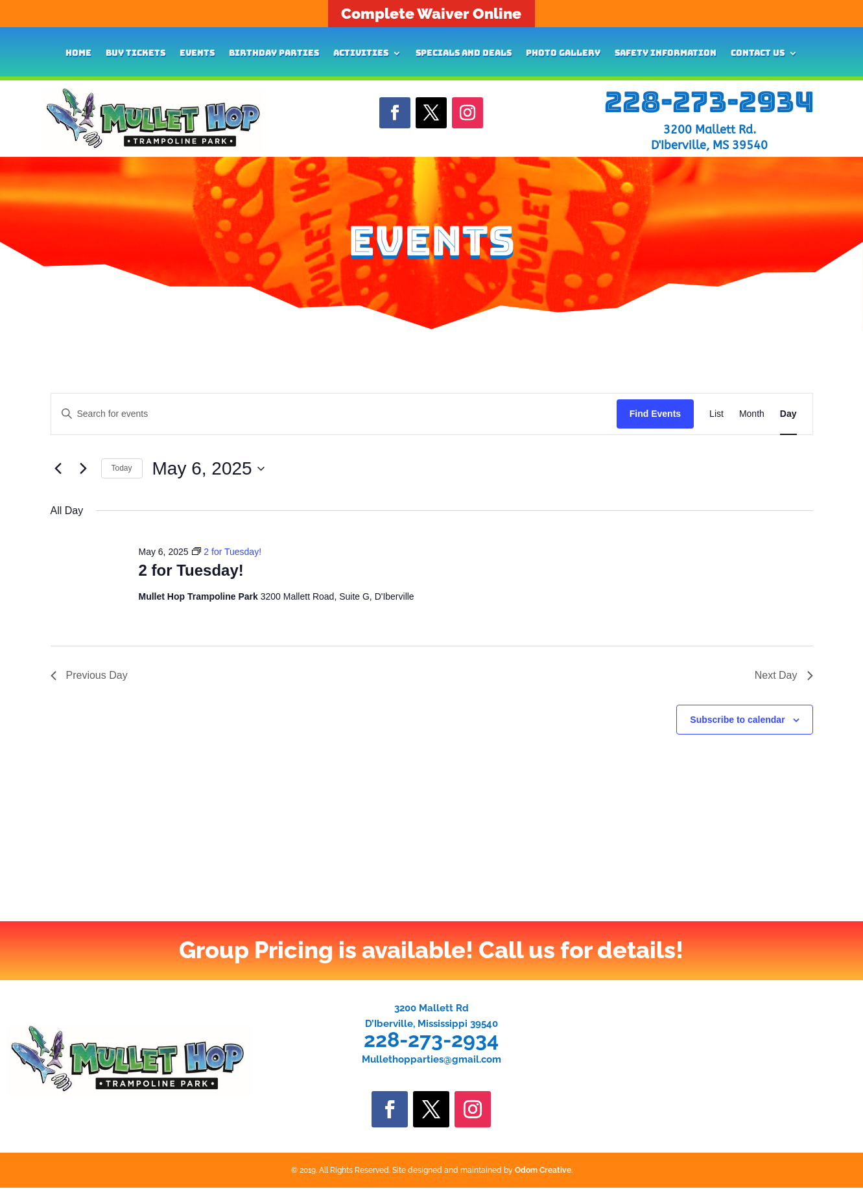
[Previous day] (58, 469)
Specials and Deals (464, 53)
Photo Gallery (563, 53)
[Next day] (83, 469)
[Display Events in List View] (716, 414)
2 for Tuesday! (190, 570)
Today (122, 468)
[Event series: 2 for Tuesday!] (226, 552)
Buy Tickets (135, 53)
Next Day (784, 675)
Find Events (655, 413)
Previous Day (89, 675)
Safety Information (665, 53)
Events (197, 53)
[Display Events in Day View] (788, 414)
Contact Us (758, 53)
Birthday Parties (274, 53)
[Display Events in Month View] (751, 414)
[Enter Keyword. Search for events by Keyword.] (334, 414)
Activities (360, 53)
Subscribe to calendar (737, 719)
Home (78, 53)
